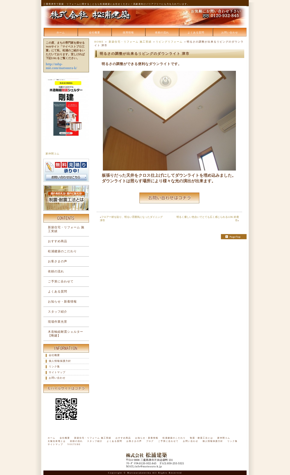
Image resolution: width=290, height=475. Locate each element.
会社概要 (94, 32)
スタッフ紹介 (57, 311)
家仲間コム (52, 153)
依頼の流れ (162, 32)
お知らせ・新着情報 (62, 301)
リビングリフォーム (169, 41)
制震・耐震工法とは (201, 438)
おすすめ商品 (57, 241)
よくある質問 (196, 32)
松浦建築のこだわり (62, 251)
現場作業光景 (57, 321)
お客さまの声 (57, 261)
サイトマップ (57, 372)
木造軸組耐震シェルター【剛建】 (65, 333)
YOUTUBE (74, 444)
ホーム (60, 32)
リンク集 (54, 366)
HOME (99, 41)
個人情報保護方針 (60, 360)
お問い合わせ (229, 32)
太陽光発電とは (57, 441)
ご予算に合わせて (61, 281)
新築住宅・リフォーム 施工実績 (130, 41)
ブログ (150, 441)
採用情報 (128, 32)
